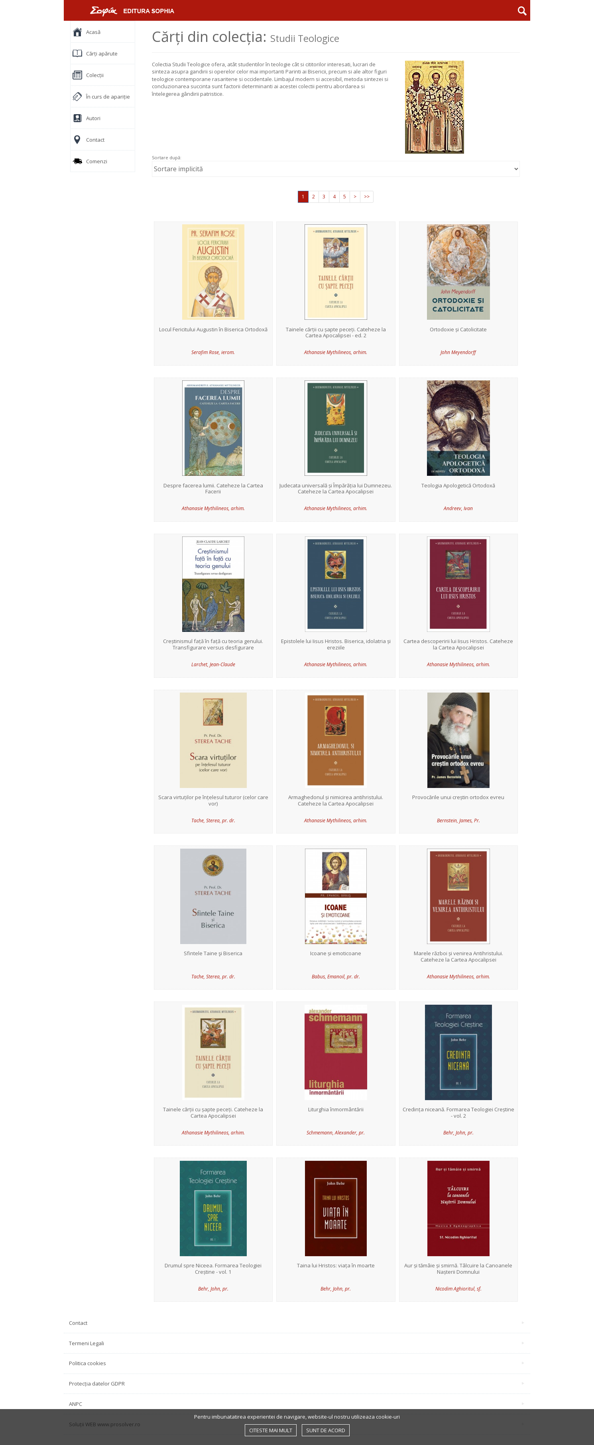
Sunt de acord (325, 1430)
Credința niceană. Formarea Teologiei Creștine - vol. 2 (458, 1113)
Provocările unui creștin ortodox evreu (458, 797)
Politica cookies (296, 1363)
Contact (296, 1322)
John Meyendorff (458, 352)
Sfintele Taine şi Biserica (213, 953)
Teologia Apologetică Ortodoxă (458, 486)
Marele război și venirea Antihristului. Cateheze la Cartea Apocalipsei (458, 956)
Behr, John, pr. (458, 1132)
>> (367, 196)
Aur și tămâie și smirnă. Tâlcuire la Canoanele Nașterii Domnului (458, 1269)
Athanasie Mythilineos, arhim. (335, 352)
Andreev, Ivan (458, 508)
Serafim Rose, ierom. (213, 352)
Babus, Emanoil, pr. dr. (336, 976)
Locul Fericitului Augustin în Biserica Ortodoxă (213, 330)
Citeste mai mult (270, 1430)
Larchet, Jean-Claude (213, 664)
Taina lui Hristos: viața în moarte (336, 1266)
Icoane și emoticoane (335, 953)
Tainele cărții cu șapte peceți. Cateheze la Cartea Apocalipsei (213, 1113)
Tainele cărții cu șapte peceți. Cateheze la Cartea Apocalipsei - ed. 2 (336, 333)
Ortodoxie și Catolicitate (458, 330)
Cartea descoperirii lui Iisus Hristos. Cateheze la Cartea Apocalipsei (458, 644)
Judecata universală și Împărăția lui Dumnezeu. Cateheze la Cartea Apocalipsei (335, 489)
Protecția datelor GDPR (296, 1383)
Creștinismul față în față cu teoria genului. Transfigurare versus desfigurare (213, 644)
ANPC (296, 1403)
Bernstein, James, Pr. (458, 820)
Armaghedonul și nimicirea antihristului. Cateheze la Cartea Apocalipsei (335, 800)
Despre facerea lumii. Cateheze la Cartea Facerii (213, 489)
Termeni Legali (296, 1343)
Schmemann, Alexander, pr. (336, 1132)
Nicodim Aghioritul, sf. (458, 1288)
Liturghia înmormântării (336, 1110)
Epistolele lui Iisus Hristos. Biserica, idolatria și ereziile (336, 644)
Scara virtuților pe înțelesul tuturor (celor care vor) (213, 800)
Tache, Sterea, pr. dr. (213, 820)
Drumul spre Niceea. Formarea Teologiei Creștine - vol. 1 (213, 1269)
